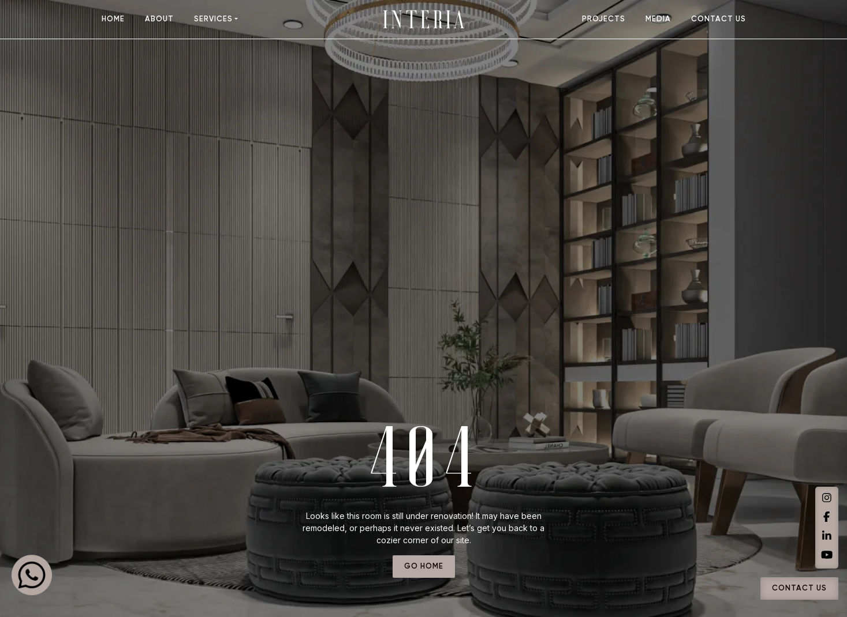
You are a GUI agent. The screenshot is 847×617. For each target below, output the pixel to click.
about (159, 19)
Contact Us (799, 588)
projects (603, 19)
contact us (718, 19)
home (113, 19)
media (658, 19)
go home (424, 566)
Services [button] (213, 19)
